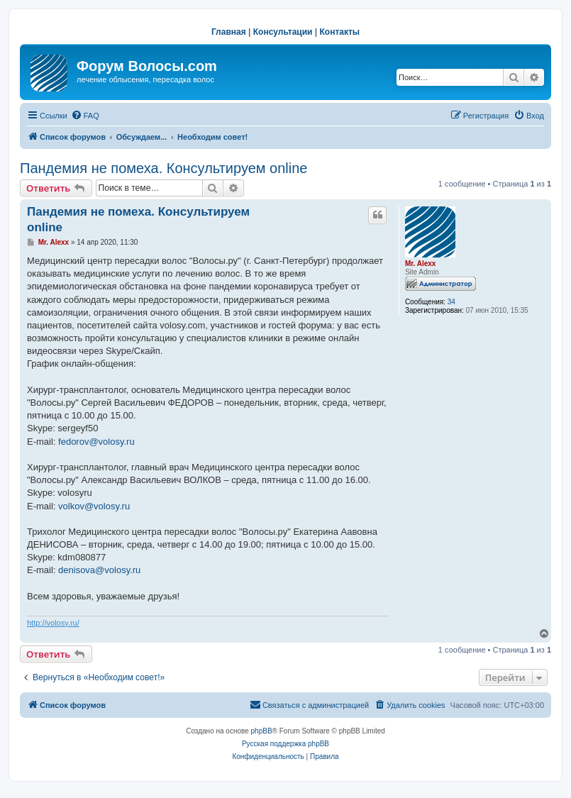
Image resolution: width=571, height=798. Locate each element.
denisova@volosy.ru (99, 570)
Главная (228, 32)
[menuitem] (85, 115)
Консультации (283, 32)
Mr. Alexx (420, 263)
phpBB (261, 731)
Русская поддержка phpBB (285, 744)
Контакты (340, 32)
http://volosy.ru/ (53, 623)
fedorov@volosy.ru (96, 441)
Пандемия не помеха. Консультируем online (164, 168)
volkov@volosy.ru (94, 506)
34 (451, 302)
